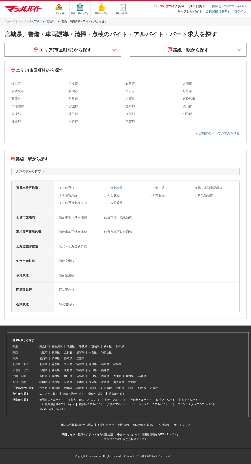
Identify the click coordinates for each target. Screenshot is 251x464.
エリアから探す (48, 393)
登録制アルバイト (141, 399)
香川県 (117, 376)
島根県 (56, 376)
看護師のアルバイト (91, 404)
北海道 (43, 364)
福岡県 (43, 382)
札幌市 (154, 388)
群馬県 (120, 346)
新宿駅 (56, 388)
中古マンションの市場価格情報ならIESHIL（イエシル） (151, 434)
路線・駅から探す (188, 49)
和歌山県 (106, 352)
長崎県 (68, 382)
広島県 (80, 376)
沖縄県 (132, 382)
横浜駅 (80, 388)
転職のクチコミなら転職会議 (95, 434)
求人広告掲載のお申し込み (77, 424)
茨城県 (95, 346)
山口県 (93, 376)
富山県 (80, 370)
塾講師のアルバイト (51, 399)
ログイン (240, 11)
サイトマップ (182, 424)
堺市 (131, 388)
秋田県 (93, 364)
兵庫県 (56, 352)
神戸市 (120, 388)
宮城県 (80, 364)
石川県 (93, 370)
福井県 (105, 370)
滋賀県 (80, 352)
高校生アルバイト (115, 399)
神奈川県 (57, 346)
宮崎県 (105, 382)
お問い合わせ (106, 424)
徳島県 (105, 376)
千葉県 (83, 346)
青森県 (56, 364)
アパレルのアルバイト (52, 409)
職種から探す (96, 393)
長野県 (68, 370)
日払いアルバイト (166, 399)
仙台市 (16, 83)
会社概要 (164, 424)
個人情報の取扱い (144, 424)
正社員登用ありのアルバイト (56, 404)
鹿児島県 (118, 382)
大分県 (93, 382)
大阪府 (43, 352)
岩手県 (68, 364)
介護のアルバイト (118, 404)
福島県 (117, 364)
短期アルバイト (191, 399)
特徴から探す (117, 393)
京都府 (68, 352)
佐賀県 (56, 382)
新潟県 (56, 370)
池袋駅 (68, 388)
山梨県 (43, 370)
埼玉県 (71, 346)
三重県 (80, 358)
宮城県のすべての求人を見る (219, 133)
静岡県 (68, 358)
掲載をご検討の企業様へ (229, 6)
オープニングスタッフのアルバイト (193, 404)
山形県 (105, 364)
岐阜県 (56, 358)
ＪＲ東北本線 (113, 187)
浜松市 (93, 388)
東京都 (43, 346)
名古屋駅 (106, 388)
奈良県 (93, 352)
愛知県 (43, 358)
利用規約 (123, 424)
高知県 (142, 376)
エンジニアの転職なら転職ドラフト (125, 439)
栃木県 (108, 346)
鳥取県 (43, 376)
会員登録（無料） (218, 11)
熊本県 (80, 382)
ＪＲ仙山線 (157, 187)
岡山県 (68, 376)
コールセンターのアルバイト (150, 404)
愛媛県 (130, 376)
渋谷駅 (43, 388)
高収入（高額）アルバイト (84, 399)
